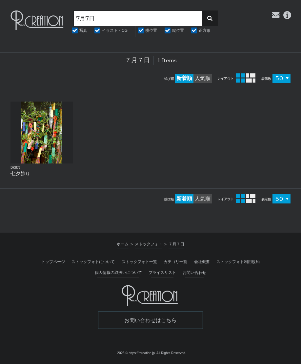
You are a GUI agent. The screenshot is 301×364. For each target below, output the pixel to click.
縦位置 (178, 30)
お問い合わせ (194, 272)
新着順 (184, 78)
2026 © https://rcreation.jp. (136, 353)
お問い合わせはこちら (150, 320)
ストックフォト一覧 (139, 261)
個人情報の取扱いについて (118, 272)
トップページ (53, 261)
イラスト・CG (115, 30)
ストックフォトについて (93, 261)
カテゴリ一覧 (175, 261)
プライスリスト (162, 272)
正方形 (205, 30)
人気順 (203, 78)
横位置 (151, 30)
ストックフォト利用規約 (238, 261)
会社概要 (202, 261)
